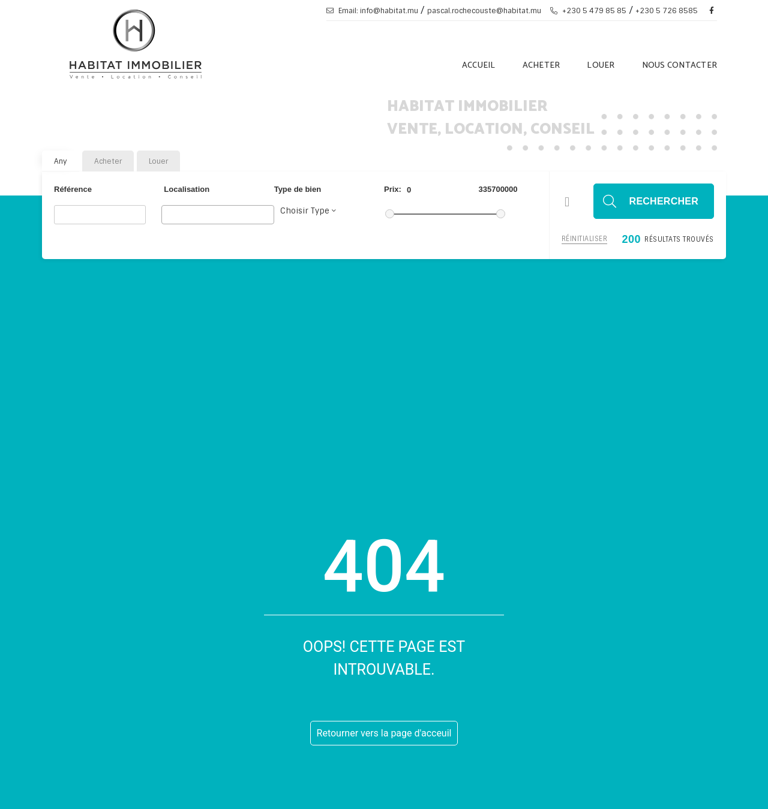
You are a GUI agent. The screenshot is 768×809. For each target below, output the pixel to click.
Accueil (479, 66)
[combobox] (217, 214)
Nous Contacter (680, 66)
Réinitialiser (585, 238)
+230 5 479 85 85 (588, 11)
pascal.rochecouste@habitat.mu (484, 11)
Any (60, 161)
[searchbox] (168, 214)
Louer (600, 66)
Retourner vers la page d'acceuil (384, 733)
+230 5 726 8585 (666, 11)
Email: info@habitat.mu (372, 11)
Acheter (541, 66)
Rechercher (663, 201)
